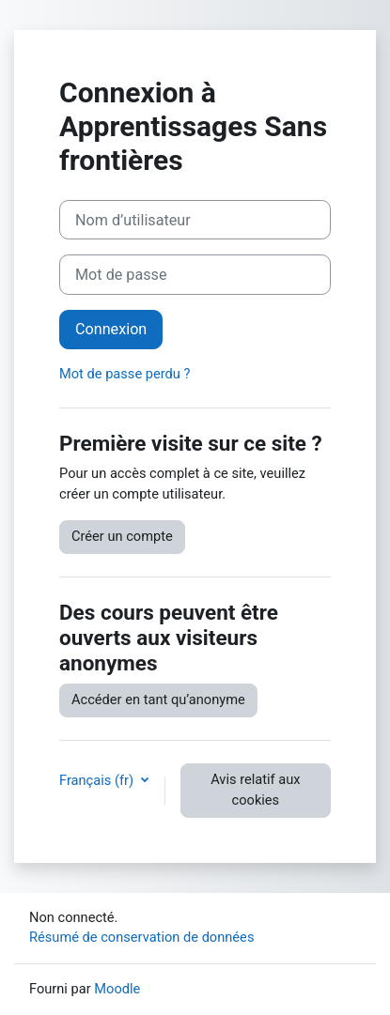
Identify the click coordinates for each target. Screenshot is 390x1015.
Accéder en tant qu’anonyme (158, 699)
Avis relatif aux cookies (255, 789)
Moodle (117, 988)
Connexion (111, 329)
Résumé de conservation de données (141, 937)
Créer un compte (122, 536)
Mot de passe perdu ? (124, 373)
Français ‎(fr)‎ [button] (98, 780)
